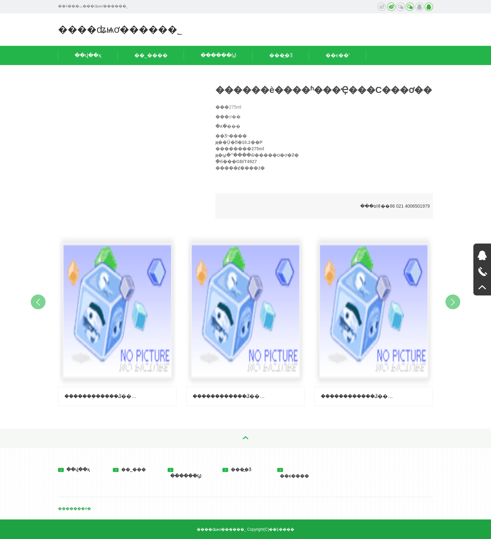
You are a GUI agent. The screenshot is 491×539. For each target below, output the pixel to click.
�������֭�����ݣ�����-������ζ (230, 396)
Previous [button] (38, 301)
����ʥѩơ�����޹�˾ (120, 29)
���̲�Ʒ (281, 55)
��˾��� (129, 469)
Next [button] (452, 301)
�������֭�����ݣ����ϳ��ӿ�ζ (358, 396)
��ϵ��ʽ (338, 55)
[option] (117, 319)
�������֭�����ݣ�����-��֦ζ (101, 396)
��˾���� (151, 55)
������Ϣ (218, 55)
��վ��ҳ (88, 55)
